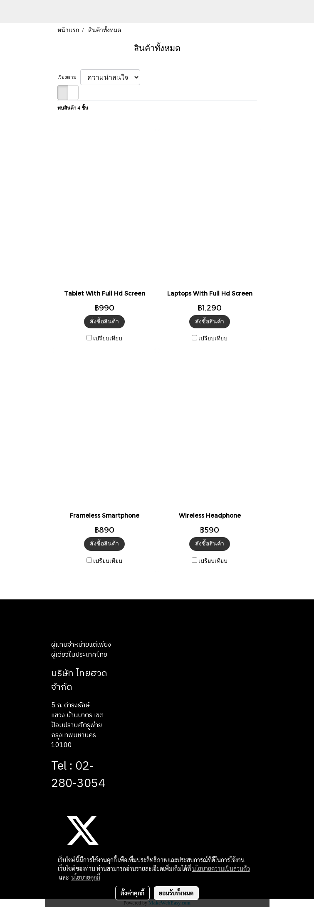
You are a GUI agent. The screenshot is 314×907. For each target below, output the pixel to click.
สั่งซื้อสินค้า (104, 321)
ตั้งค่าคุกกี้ (132, 893)
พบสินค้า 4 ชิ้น (72, 108)
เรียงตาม (68, 77)
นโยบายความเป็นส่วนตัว (221, 868)
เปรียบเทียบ (107, 338)
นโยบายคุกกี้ (85, 877)
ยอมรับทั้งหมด (176, 893)
